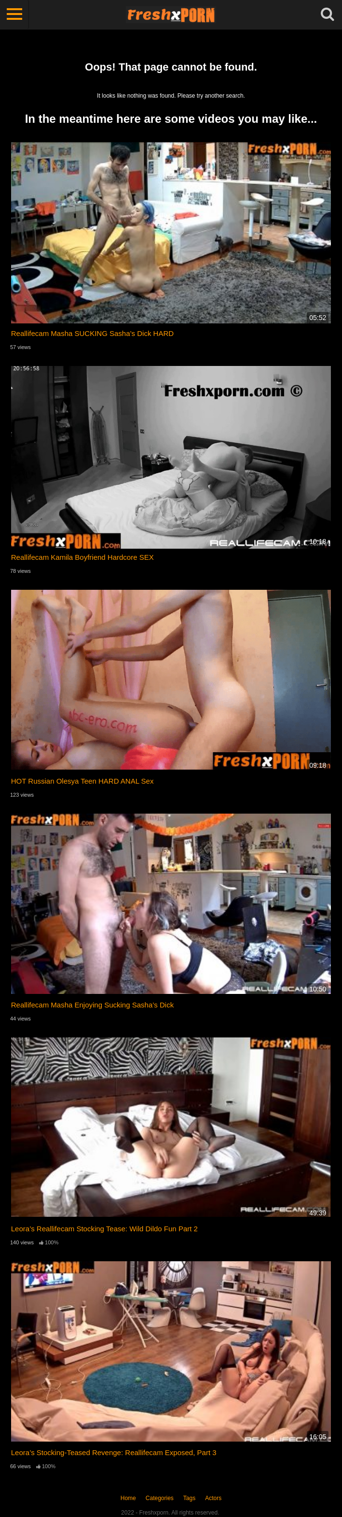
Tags (189, 1498)
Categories (160, 1498)
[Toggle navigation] (14, 14)
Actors (213, 1498)
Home (128, 1498)
